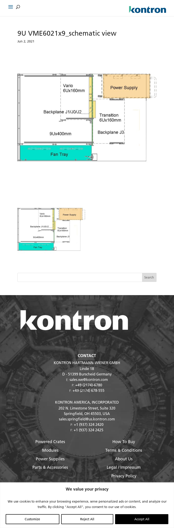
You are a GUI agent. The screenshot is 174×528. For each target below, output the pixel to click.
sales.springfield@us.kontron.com (87, 419)
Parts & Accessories (50, 467)
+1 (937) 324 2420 (89, 424)
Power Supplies (50, 458)
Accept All (141, 519)
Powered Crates (50, 441)
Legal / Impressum (124, 467)
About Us (124, 458)
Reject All (87, 519)
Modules (50, 450)
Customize (32, 519)
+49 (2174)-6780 (88, 384)
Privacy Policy (123, 476)
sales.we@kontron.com (89, 379)
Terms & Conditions (123, 450)
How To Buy (123, 441)
